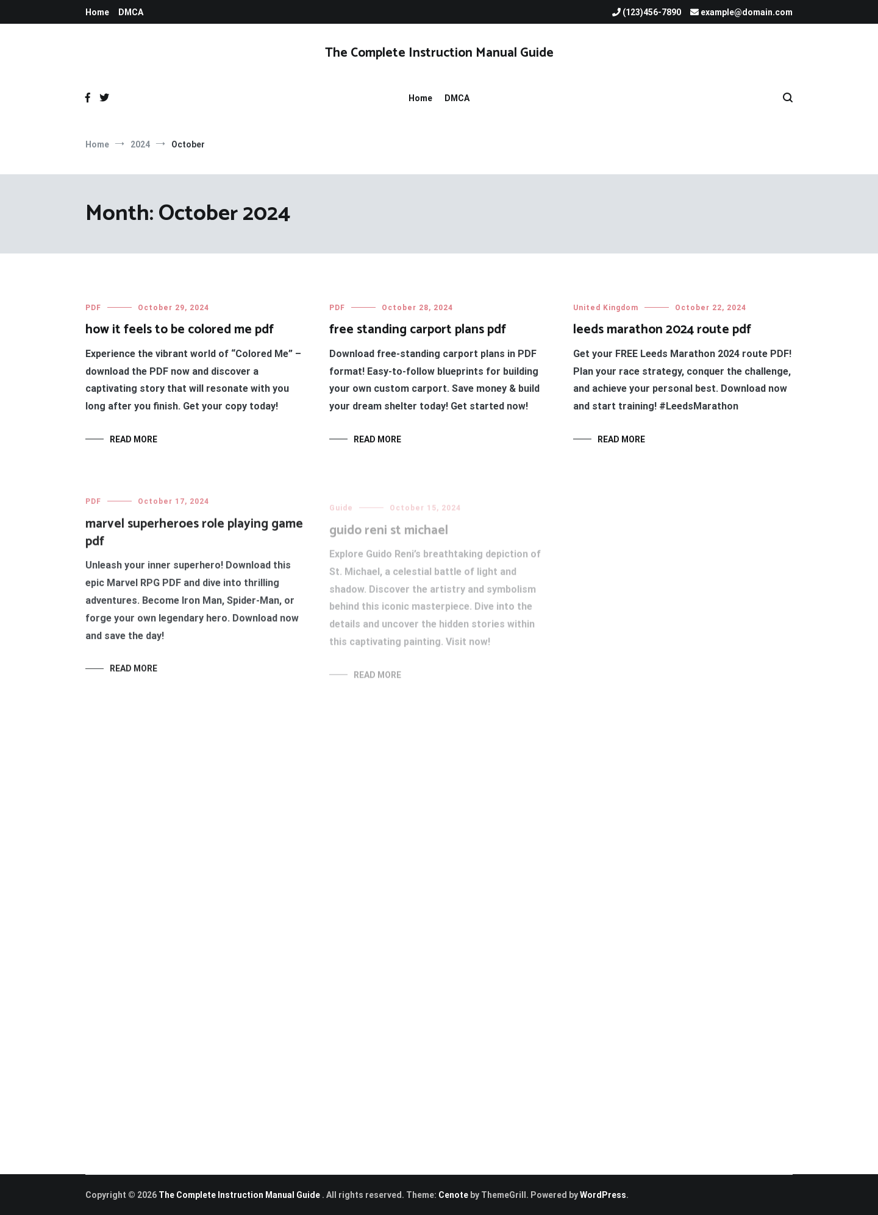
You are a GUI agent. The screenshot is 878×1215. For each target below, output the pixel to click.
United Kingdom (605, 309)
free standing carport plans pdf (417, 329)
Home (97, 12)
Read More (133, 439)
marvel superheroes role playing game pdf (194, 538)
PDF (93, 307)
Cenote (453, 1195)
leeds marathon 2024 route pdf (662, 331)
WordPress (603, 1195)
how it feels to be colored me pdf (179, 329)
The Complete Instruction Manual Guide (439, 53)
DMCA (130, 12)
